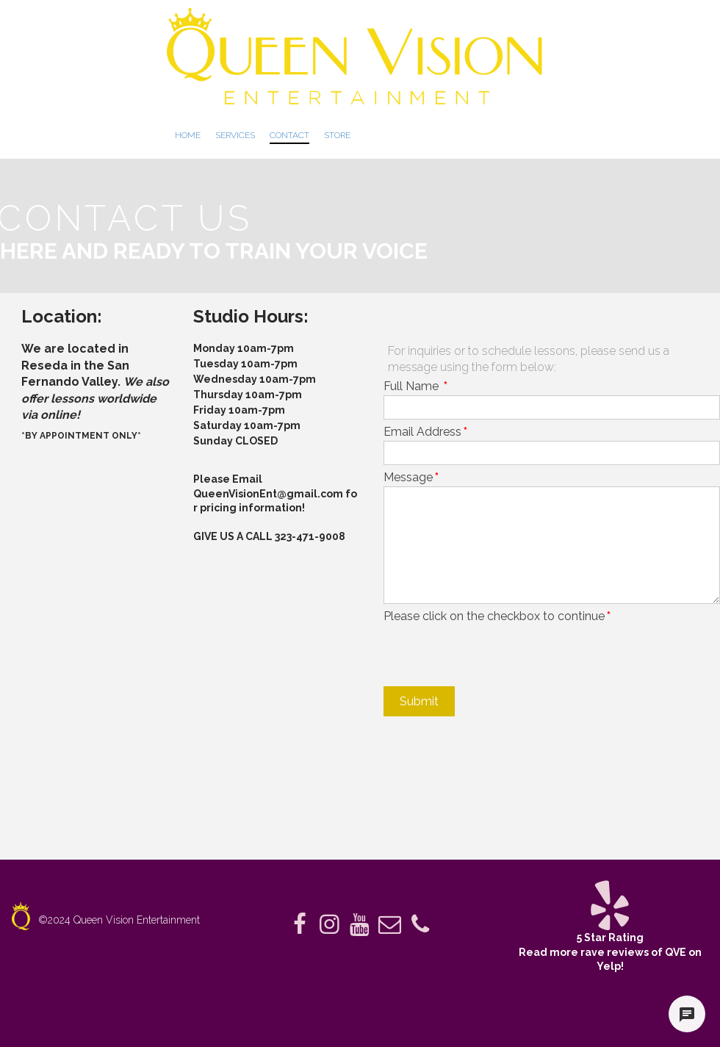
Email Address (425, 432)
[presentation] (495, 654)
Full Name (415, 386)
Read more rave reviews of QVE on (610, 952)
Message (411, 477)
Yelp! (610, 966)
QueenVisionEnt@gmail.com (268, 494)
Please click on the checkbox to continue (497, 616)
